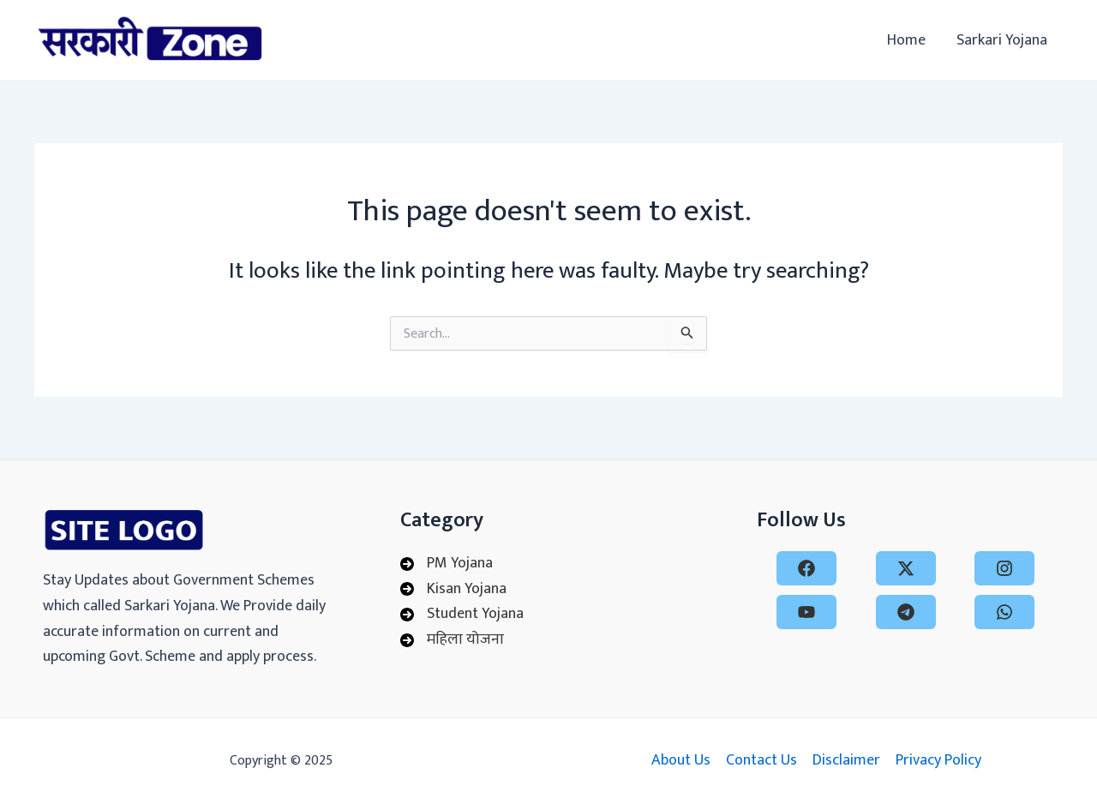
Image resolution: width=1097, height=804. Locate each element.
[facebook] (806, 568)
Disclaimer (846, 760)
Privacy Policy (938, 760)
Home (906, 40)
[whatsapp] (1004, 612)
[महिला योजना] (452, 640)
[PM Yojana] (446, 564)
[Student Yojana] (462, 614)
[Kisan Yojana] (453, 590)
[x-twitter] (906, 568)
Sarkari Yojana (1001, 40)
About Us (680, 760)
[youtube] (806, 612)
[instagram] (1004, 568)
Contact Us (761, 760)
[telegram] (906, 612)
